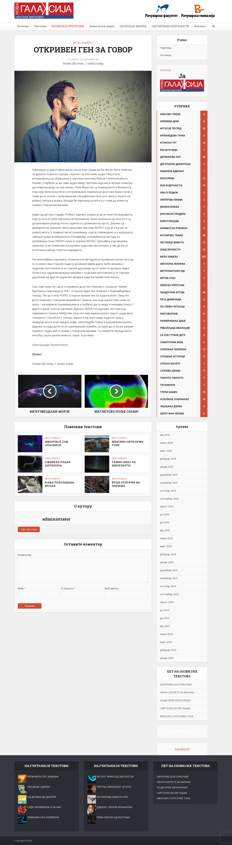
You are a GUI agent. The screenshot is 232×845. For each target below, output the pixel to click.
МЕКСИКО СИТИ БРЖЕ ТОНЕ (176, 716)
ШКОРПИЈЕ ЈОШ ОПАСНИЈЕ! (56, 443)
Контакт (200, 26)
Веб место (111, 588)
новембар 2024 (169, 578)
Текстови (40, 26)
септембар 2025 (169, 498)
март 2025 (166, 546)
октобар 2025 (168, 490)
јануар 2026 (166, 466)
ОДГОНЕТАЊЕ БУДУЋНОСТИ (170, 26)
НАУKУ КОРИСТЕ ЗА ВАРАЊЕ (177, 692)
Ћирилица (165, 47)
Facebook (165, 70)
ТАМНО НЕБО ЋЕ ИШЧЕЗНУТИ (124, 463)
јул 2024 (164, 610)
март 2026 (166, 450)
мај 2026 (165, 434)
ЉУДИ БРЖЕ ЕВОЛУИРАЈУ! (175, 700)
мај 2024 (165, 626)
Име (22, 588)
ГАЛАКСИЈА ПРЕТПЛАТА (67, 26)
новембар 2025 (169, 482)
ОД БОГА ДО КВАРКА (133, 26)
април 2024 (166, 634)
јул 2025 (164, 514)
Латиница (165, 55)
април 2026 (166, 442)
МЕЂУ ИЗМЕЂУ (83, 43)
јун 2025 (164, 522)
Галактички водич (102, 26)
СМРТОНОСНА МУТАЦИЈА (175, 708)
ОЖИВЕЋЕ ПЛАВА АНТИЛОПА (58, 463)
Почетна (23, 26)
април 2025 (166, 538)
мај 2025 (165, 530)
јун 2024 (164, 618)
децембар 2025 (168, 474)
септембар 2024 (169, 594)
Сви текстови (29, 529)
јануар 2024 (166, 658)
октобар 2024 (168, 586)
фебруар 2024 (168, 650)
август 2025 (167, 506)
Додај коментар (89, 59)
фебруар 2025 (168, 554)
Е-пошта (68, 588)
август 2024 (167, 602)
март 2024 (166, 642)
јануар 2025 (166, 562)
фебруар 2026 (168, 458)
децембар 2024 (168, 570)
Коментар (24, 555)
